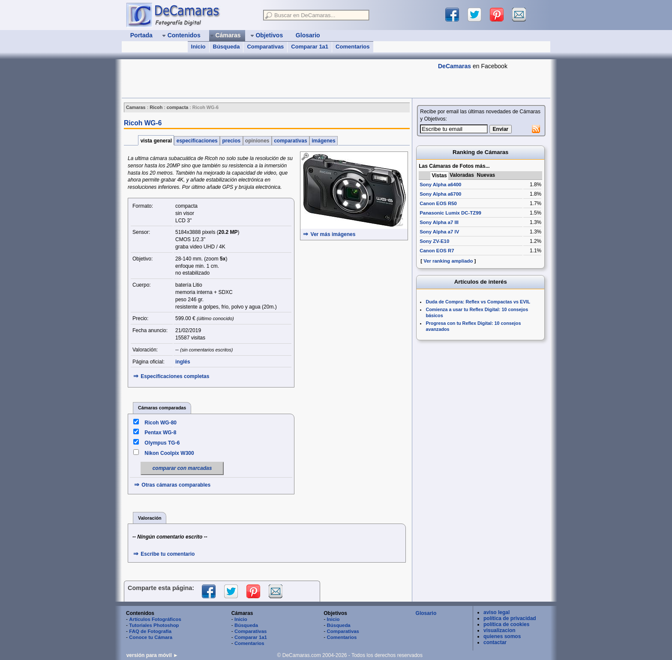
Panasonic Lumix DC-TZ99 (450, 212)
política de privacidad (509, 618)
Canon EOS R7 (437, 250)
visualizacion (499, 630)
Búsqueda (226, 46)
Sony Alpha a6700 (440, 194)
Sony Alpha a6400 (440, 184)
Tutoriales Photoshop (154, 625)
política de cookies (506, 624)
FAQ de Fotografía (150, 631)
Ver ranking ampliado (448, 260)
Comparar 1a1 (309, 46)
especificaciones (197, 141)
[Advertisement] (278, 78)
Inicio (198, 46)
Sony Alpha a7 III (439, 222)
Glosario (426, 613)
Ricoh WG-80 (160, 423)
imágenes (323, 141)
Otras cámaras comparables (175, 485)
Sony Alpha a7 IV (439, 231)
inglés (182, 362)
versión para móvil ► (152, 655)
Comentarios (352, 46)
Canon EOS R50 (438, 203)
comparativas (291, 141)
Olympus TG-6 (162, 443)
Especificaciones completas (175, 376)
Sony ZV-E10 (434, 241)
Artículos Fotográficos (155, 619)
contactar (495, 642)
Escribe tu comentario (168, 554)
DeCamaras (454, 66)
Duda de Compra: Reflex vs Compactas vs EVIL (478, 301)
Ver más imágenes (333, 234)
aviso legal (496, 612)
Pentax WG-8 (160, 433)
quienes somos (502, 636)
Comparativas (265, 46)
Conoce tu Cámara (150, 637)
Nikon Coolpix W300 (169, 453)
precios (231, 141)
